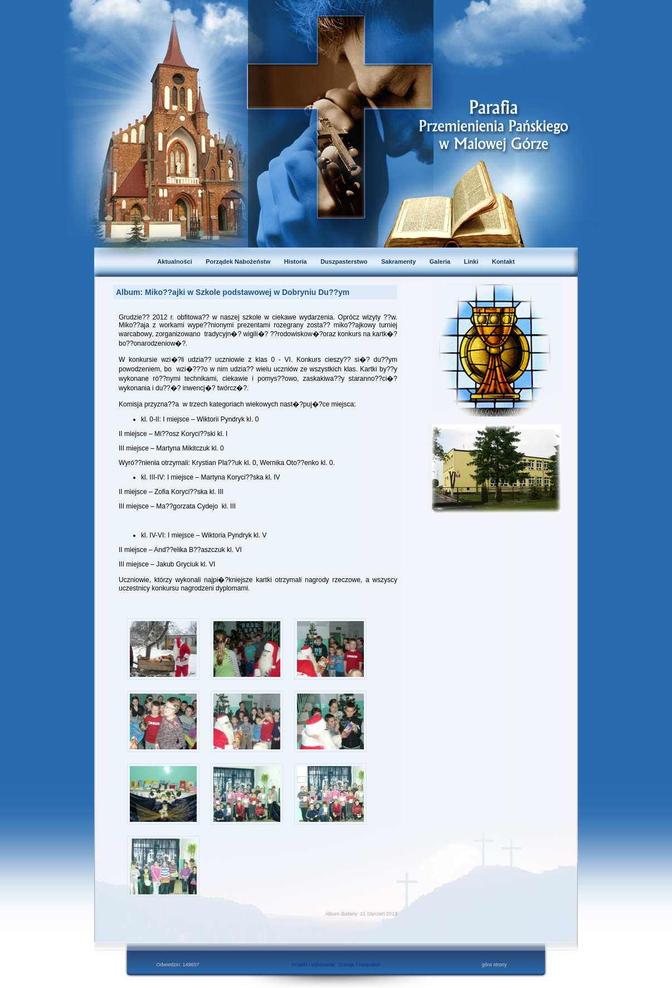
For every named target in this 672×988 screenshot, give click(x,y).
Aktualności (174, 261)
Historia (295, 261)
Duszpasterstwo (343, 261)
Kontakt (503, 261)
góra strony (494, 964)
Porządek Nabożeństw (238, 261)
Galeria (440, 261)
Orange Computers (359, 964)
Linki (471, 261)
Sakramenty (398, 261)
